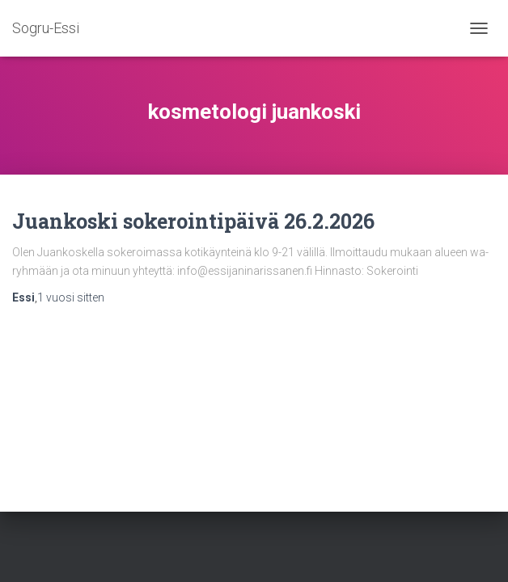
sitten (70, 297)
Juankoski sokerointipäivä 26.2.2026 (193, 221)
